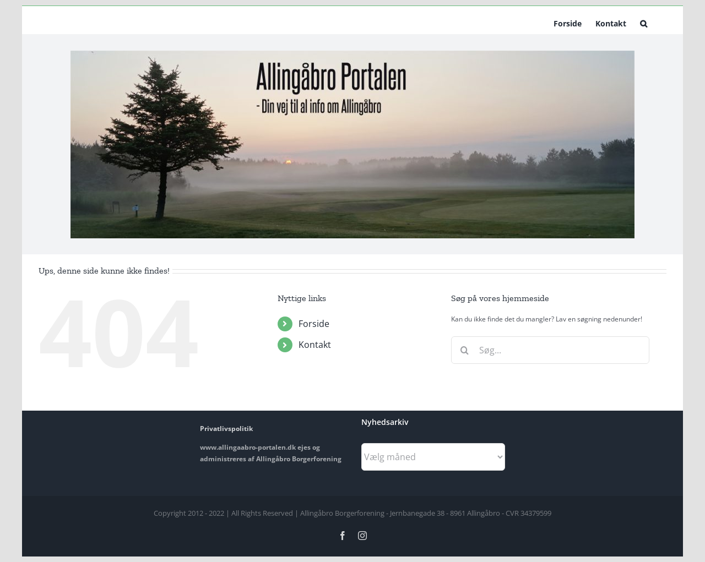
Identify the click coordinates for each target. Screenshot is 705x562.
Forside (314, 324)
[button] (643, 23)
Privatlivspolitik (226, 428)
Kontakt (315, 345)
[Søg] (465, 350)
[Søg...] (550, 350)
